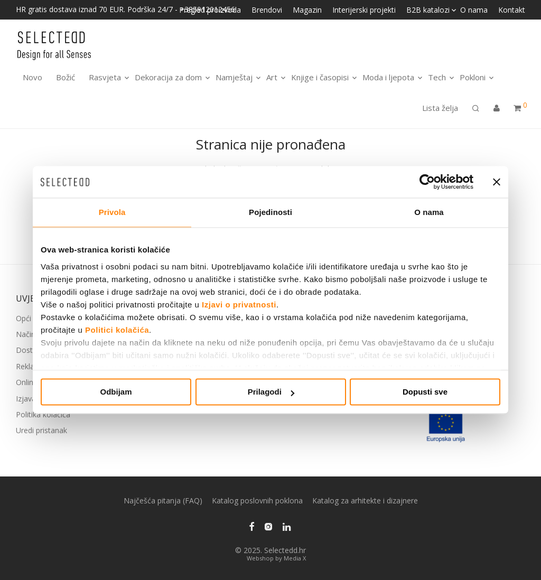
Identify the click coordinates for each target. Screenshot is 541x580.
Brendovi (266, 10)
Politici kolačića (117, 329)
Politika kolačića (43, 414)
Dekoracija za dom (168, 77)
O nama (474, 10)
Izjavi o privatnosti (239, 304)
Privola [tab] (112, 212)
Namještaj (234, 77)
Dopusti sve (425, 391)
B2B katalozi (428, 10)
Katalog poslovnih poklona (257, 500)
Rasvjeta (105, 77)
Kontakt (511, 10)
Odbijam (116, 391)
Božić (65, 77)
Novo (32, 77)
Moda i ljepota (388, 77)
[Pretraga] (476, 108)
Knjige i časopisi (320, 77)
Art (271, 77)
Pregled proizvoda (210, 10)
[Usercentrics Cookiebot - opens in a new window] (427, 182)
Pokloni (473, 77)
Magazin (307, 10)
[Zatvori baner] (496, 181)
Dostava (30, 350)
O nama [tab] (429, 212)
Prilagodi (271, 391)
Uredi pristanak (41, 430)
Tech (437, 77)
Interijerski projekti (364, 10)
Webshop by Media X (276, 558)
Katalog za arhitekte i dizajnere (365, 500)
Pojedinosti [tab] (270, 212)
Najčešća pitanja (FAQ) (163, 500)
